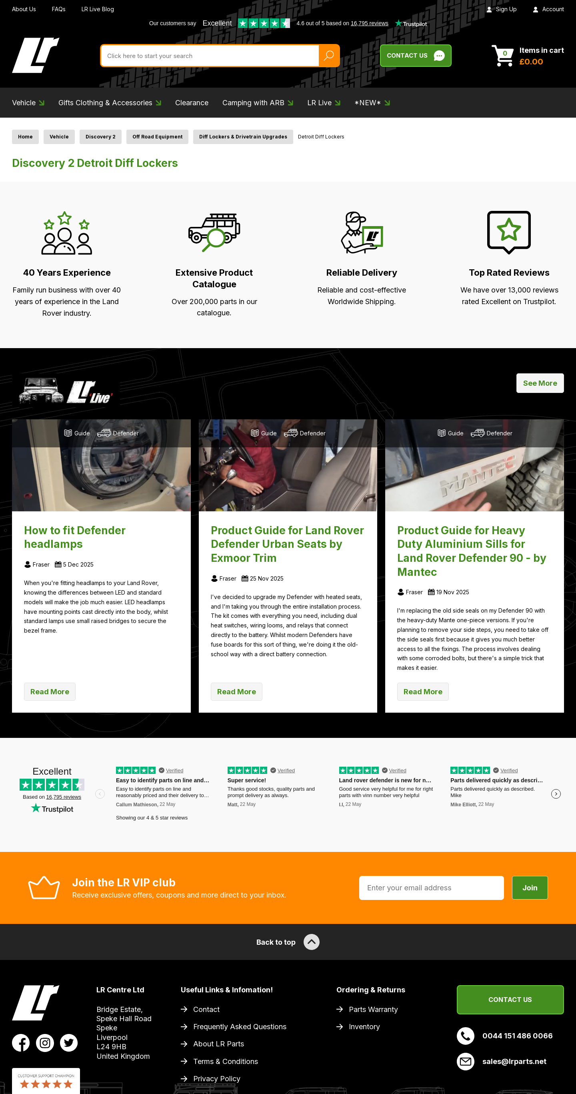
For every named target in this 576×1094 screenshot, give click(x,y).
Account (548, 9)
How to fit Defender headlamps (75, 537)
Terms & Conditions (225, 1061)
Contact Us (510, 1000)
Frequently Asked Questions (239, 1026)
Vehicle (59, 137)
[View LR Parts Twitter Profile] (69, 1042)
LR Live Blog (98, 9)
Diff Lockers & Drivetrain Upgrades (243, 137)
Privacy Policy (216, 1078)
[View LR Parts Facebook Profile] (21, 1042)
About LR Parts (218, 1044)
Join (530, 888)
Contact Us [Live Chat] (416, 55)
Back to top (288, 942)
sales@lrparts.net (501, 1061)
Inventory (364, 1026)
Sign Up (501, 9)
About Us (24, 9)
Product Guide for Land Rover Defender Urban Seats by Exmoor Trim (287, 544)
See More (540, 383)
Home (25, 137)
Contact (206, 1009)
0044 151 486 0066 (505, 1036)
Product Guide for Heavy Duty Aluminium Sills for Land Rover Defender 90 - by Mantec (471, 551)
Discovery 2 (101, 137)
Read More (49, 691)
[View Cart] (528, 55)
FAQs (59, 9)
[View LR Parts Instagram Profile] (45, 1042)
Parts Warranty (373, 1009)
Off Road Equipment (157, 137)
